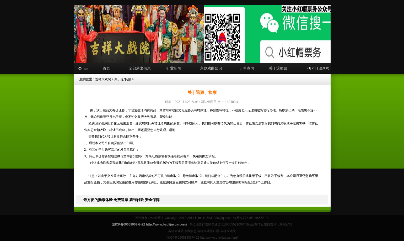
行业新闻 (173, 68)
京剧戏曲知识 (211, 68)
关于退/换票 (122, 79)
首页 (106, 68)
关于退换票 (278, 68)
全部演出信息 (140, 68)
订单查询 (246, 68)
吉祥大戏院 (103, 79)
